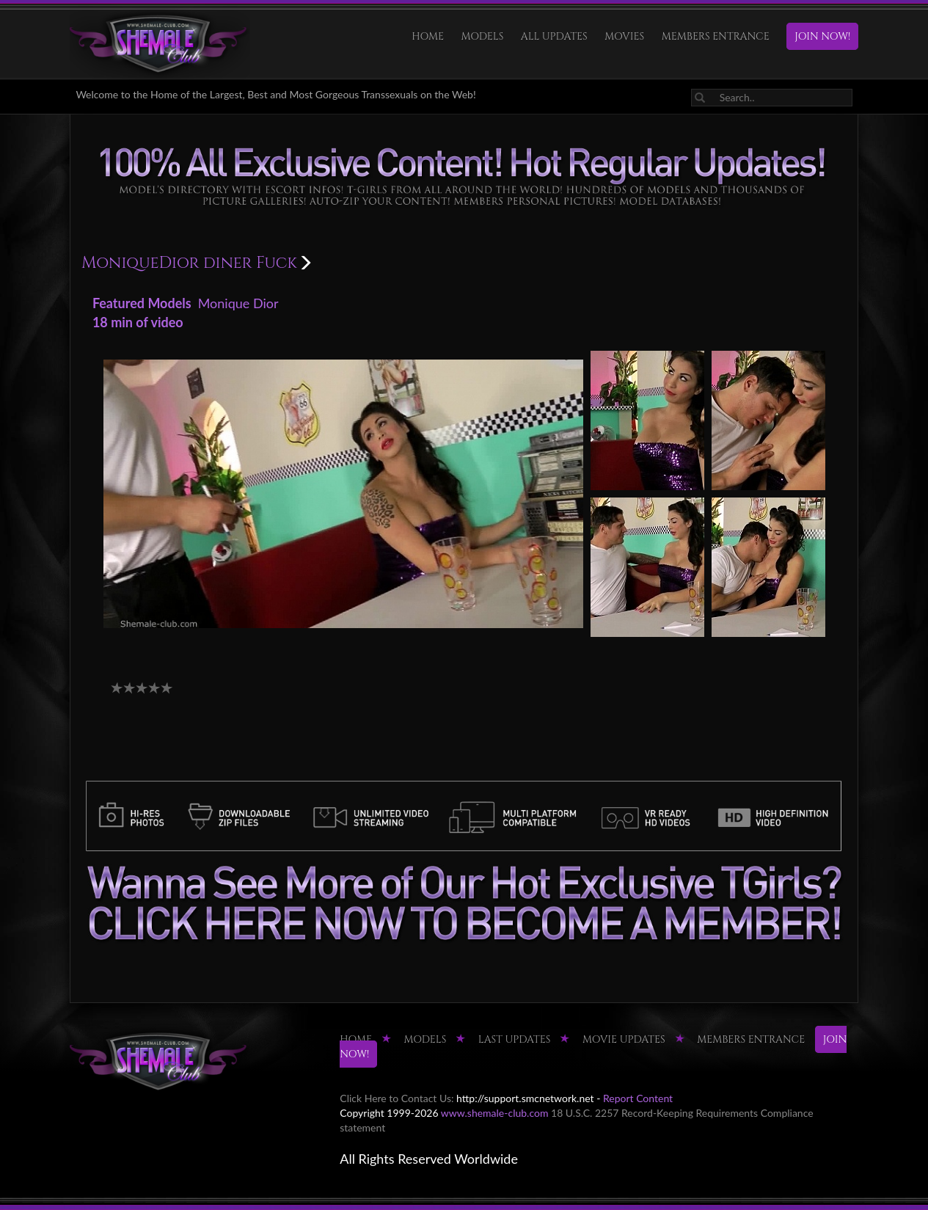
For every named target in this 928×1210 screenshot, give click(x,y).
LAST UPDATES (514, 1039)
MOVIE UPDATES (623, 1039)
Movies (624, 36)
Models (482, 36)
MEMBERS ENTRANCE (716, 36)
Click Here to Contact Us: (396, 1098)
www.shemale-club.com (495, 1113)
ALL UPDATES (554, 36)
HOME (428, 36)
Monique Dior (238, 303)
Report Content (638, 1098)
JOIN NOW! (822, 36)
